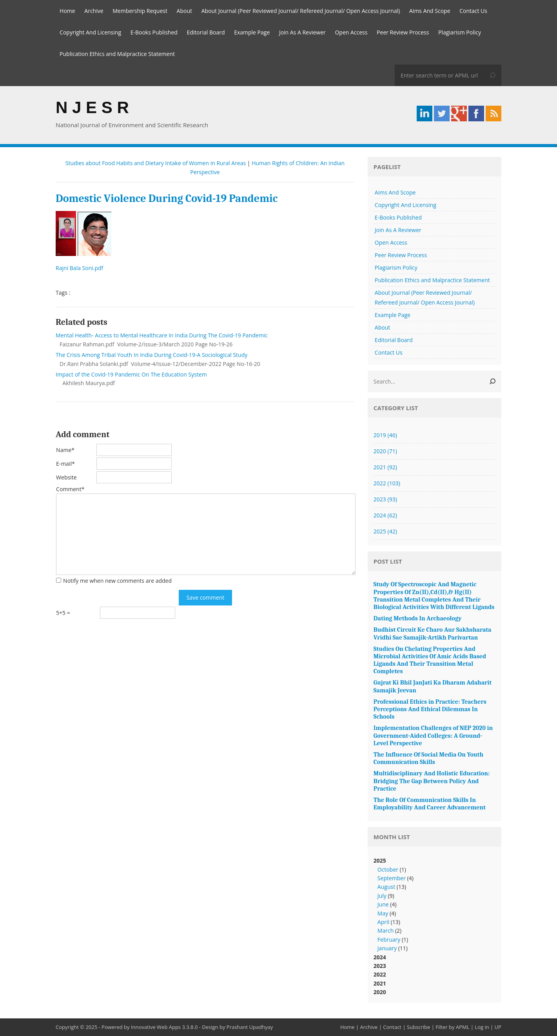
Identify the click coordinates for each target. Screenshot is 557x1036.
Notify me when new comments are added (117, 580)
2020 (385, 451)
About (184, 10)
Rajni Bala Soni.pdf (80, 268)
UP (498, 1027)
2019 (385, 435)
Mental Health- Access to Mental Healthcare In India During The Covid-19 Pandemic (162, 335)
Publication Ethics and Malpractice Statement (117, 54)
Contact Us (473, 10)
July (381, 895)
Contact (392, 1027)
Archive (93, 10)
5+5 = (63, 612)
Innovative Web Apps (156, 1027)
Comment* (70, 489)
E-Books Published (154, 32)
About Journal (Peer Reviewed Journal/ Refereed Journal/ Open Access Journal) (300, 10)
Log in (482, 1027)
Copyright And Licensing (90, 32)
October (387, 869)
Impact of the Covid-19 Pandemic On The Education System (131, 374)
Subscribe (418, 1027)
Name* (65, 450)
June (383, 904)
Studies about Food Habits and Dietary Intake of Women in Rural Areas (155, 163)
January (387, 948)
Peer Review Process (403, 32)
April (383, 922)
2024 (385, 515)
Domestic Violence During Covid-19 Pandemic (167, 198)
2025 (385, 531)
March (385, 930)
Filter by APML (452, 1027)
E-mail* (65, 463)
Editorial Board (206, 32)
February (388, 939)
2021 (385, 467)
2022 (387, 483)
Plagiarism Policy (459, 32)
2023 (385, 499)
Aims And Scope (429, 10)
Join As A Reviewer (302, 32)
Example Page (252, 32)
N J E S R (92, 107)
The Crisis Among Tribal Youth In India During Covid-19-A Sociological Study (151, 355)
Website (66, 477)
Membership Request (139, 10)
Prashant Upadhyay (250, 1027)
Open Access (351, 32)
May (382, 913)
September (391, 878)
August (386, 886)
